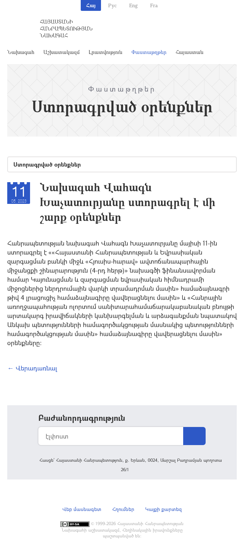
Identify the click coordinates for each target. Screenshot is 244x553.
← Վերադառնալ (32, 368)
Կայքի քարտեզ (163, 509)
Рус (112, 5)
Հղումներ (123, 509)
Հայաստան (189, 52)
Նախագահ (20, 52)
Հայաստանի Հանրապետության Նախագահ (66, 28)
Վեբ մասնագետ (81, 509)
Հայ (91, 5)
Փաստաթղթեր (149, 52)
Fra (154, 5)
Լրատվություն (105, 52)
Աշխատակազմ (61, 52)
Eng (133, 5)
